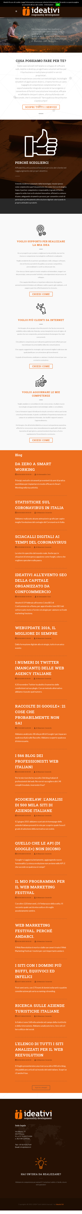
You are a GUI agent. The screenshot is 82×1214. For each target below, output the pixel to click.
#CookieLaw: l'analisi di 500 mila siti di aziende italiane (39, 805)
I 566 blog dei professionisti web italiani (36, 761)
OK (58, 5)
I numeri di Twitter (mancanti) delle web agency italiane (39, 668)
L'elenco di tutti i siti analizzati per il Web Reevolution (39, 1049)
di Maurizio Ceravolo (43, 513)
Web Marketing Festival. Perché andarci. (33, 931)
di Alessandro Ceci (42, 474)
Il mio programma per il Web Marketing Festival (40, 887)
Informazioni (48, 5)
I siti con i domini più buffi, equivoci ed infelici (38, 971)
